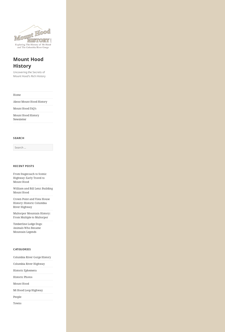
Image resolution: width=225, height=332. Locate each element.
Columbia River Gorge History (32, 257)
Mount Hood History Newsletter (26, 117)
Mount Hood (21, 284)
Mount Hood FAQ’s (24, 108)
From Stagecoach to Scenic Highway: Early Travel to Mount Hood (30, 178)
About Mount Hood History (30, 102)
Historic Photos (22, 277)
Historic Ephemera (25, 270)
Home (17, 95)
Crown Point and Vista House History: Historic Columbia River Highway (31, 203)
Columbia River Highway (29, 264)
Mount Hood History (28, 62)
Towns (17, 303)
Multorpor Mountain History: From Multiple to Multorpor (31, 215)
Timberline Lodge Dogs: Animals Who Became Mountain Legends (27, 228)
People (17, 297)
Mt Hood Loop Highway (28, 290)
